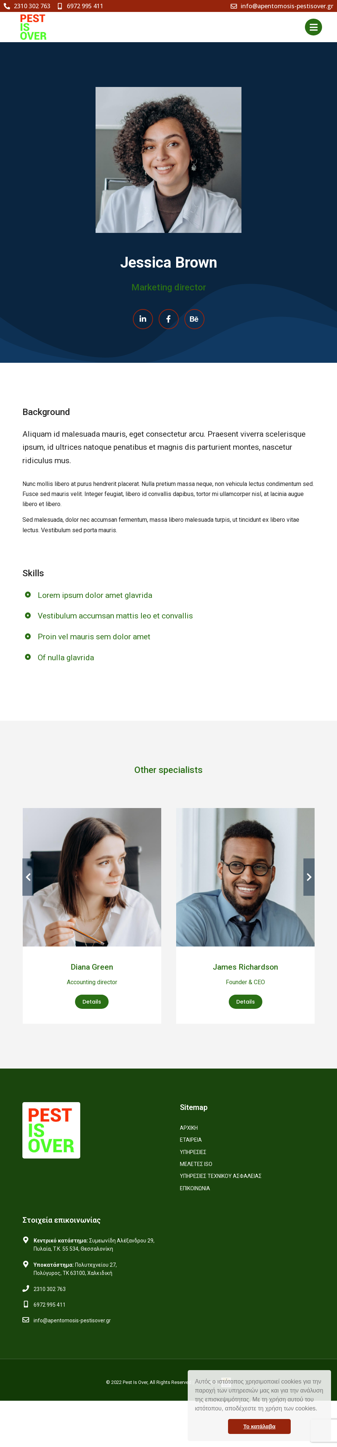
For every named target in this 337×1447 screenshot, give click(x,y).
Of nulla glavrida (67, 657)
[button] (320, 1409)
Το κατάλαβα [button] (259, 1426)
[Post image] (92, 877)
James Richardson (245, 967)
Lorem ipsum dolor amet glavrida (96, 595)
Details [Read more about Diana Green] (91, 1001)
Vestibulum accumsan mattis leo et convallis (116, 615)
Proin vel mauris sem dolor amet (95, 636)
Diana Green (92, 967)
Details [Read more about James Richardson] (245, 1001)
